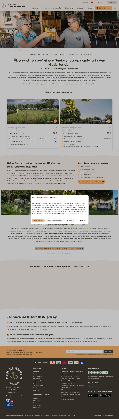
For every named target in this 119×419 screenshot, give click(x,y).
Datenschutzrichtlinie (76, 213)
